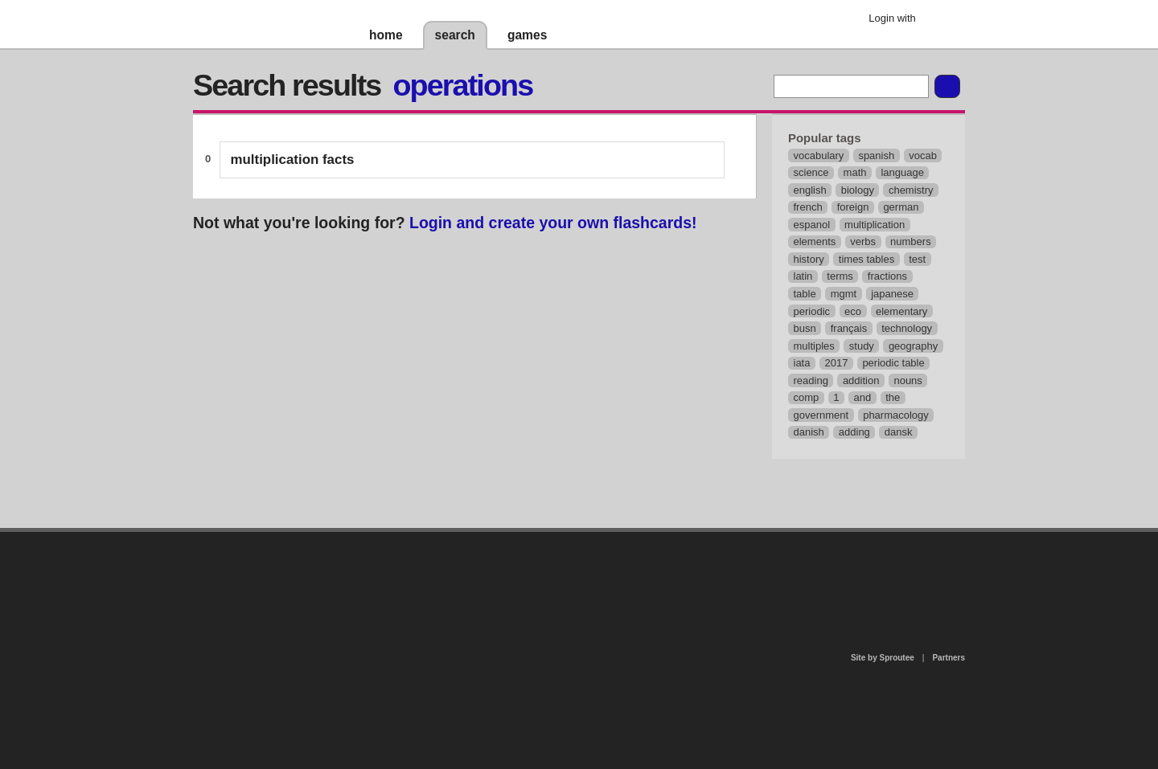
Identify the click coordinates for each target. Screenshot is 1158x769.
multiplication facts (293, 159)
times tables (866, 259)
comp (806, 397)
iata (802, 363)
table (805, 294)
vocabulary (819, 155)
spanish (876, 155)
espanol (812, 225)
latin (803, 276)
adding (854, 432)
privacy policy (630, 538)
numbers (910, 241)
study (861, 346)
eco (852, 311)
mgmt (844, 294)
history (809, 259)
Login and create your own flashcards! (553, 222)
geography (913, 346)
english (810, 190)
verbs (863, 241)
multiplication (874, 225)
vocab (923, 155)
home (386, 35)
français (849, 328)
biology (857, 190)
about (371, 597)
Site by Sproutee (882, 657)
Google (940, 20)
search (455, 35)
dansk (899, 432)
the (892, 397)
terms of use (705, 578)
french (808, 207)
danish (809, 432)
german (900, 207)
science (811, 172)
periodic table (893, 363)
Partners (948, 657)
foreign (853, 207)
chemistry (911, 190)
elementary (901, 311)
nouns (907, 380)
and (863, 397)
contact (571, 573)
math (855, 172)
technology (906, 328)
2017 (836, 363)
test (917, 259)
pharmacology (896, 415)
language (902, 172)
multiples (814, 346)
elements (815, 241)
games (527, 35)
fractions (887, 276)
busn (805, 328)
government (821, 415)
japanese (892, 294)
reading (811, 380)
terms (840, 276)
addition (861, 380)
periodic (812, 311)
